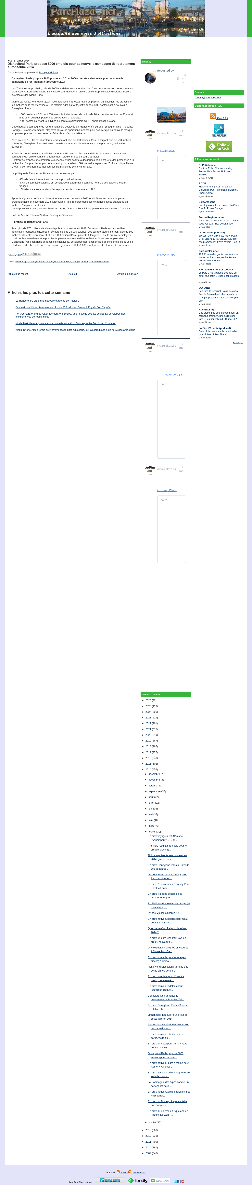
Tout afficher (238, 343)
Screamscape (207, 201)
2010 (148, 1147)
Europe (76, 261)
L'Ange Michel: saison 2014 (163, 912)
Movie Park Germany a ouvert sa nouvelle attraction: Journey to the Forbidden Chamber (66, 323)
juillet (151, 802)
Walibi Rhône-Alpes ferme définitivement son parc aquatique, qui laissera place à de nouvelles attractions (75, 329)
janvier (152, 1122)
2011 (148, 1141)
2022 (148, 723)
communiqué (21, 261)
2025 (148, 706)
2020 (148, 734)
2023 (148, 717)
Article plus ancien (127, 273)
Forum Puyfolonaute (211, 217)
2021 (148, 729)
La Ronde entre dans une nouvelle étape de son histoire (47, 300)
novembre (154, 779)
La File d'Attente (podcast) (215, 328)
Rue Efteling (206, 309)
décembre (154, 773)
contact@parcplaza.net (208, 97)
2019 (148, 740)
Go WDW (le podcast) (212, 232)
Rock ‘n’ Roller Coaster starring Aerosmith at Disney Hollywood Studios (216, 171)
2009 (148, 1153)
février (152, 831)
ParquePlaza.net (209, 251)
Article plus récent (18, 273)
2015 (148, 763)
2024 (148, 711)
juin (150, 808)
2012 (148, 1135)
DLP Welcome (207, 165)
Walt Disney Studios (99, 261)
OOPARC (204, 287)
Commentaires (137, 1172)
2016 (148, 757)
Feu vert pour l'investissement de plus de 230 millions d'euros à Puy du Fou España (63, 307)
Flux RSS (219, 118)
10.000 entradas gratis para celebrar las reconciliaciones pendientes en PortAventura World (218, 257)
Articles (122, 1172)
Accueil (73, 273)
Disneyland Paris (48, 72)
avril (151, 820)
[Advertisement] (126, 46)
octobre (153, 785)
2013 (148, 1130)
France (84, 261)
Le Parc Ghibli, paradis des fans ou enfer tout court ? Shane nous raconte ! (219, 275)
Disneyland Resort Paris (59, 261)
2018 (148, 746)
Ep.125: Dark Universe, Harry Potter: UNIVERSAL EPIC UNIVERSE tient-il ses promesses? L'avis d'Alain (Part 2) (219, 238)
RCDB (202, 183)
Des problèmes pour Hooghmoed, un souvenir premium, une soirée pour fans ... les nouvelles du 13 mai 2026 (219, 315)
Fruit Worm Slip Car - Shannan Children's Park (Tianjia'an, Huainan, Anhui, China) (218, 189)
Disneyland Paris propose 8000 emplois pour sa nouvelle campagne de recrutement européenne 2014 (71, 65)
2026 (148, 700)
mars (151, 825)
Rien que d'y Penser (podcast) (217, 269)
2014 (148, 769)
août (151, 797)
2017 (148, 752)
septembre (154, 791)
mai (150, 814)
